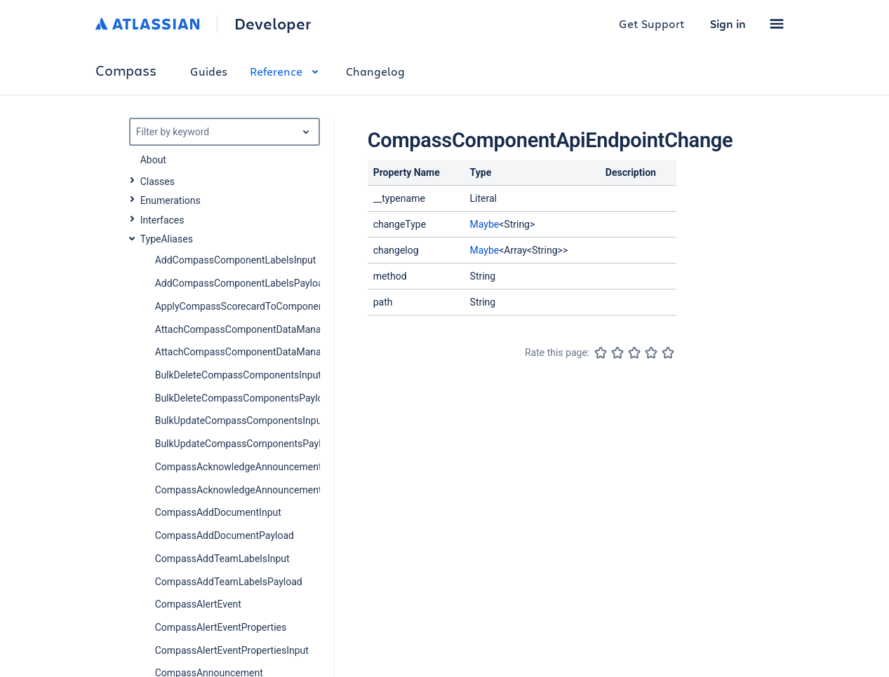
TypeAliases (166, 239)
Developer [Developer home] (272, 24)
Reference (286, 71)
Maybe (485, 224)
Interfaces (162, 220)
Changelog (375, 71)
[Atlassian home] (147, 24)
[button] (777, 24)
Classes (157, 181)
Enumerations (170, 200)
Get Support (652, 23)
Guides (208, 71)
